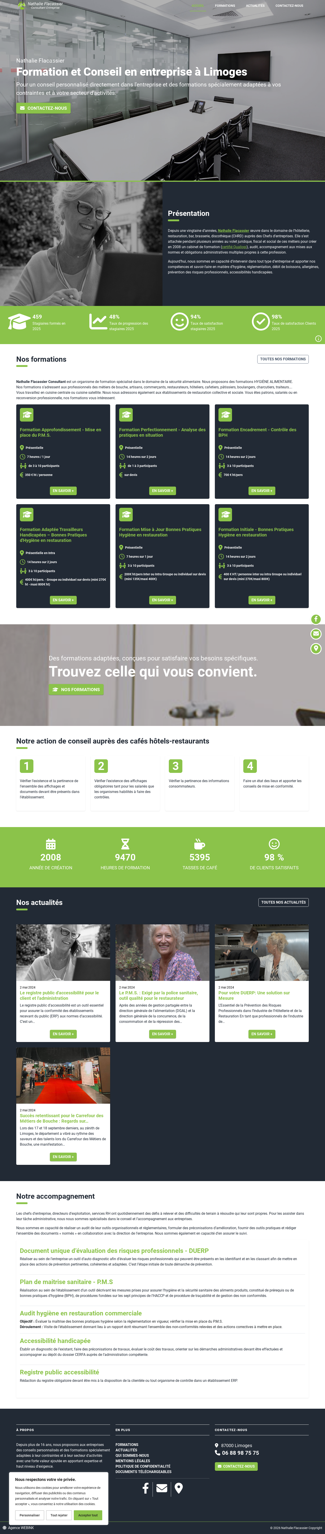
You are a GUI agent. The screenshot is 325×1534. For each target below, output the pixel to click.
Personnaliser (30, 1515)
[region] (58, 1498)
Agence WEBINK (18, 1528)
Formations (225, 5)
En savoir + (63, 491)
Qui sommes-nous (132, 1455)
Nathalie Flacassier (233, 230)
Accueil (198, 5)
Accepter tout (88, 1515)
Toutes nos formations (283, 359)
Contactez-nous (289, 5)
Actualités (255, 5)
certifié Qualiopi (234, 247)
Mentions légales (133, 1461)
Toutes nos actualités (283, 902)
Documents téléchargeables (144, 1472)
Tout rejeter (59, 1515)
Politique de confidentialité (143, 1466)
